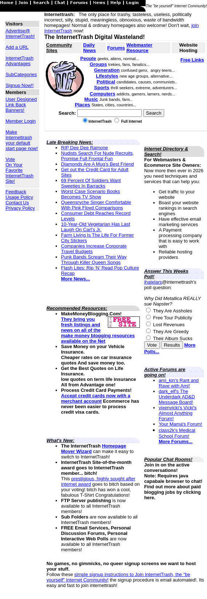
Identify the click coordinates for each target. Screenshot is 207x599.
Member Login (20, 121)
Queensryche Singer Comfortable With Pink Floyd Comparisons (96, 205)
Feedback (15, 191)
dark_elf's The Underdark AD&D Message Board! (177, 397)
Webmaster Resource (139, 47)
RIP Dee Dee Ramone (84, 147)
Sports (101, 87)
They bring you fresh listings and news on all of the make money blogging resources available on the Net (98, 330)
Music (91, 99)
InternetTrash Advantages (19, 60)
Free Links (192, 60)
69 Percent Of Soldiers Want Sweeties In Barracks (91, 183)
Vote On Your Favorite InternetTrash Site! (19, 170)
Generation (106, 70)
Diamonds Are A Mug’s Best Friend (97, 164)
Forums (116, 48)
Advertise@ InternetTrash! (19, 33)
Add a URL (17, 47)
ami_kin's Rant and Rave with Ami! (179, 383)
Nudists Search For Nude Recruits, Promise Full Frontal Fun (97, 155)
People (88, 58)
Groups (98, 64)
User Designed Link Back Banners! (21, 104)
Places (82, 104)
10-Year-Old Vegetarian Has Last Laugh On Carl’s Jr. (95, 226)
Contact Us (17, 202)
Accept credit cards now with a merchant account (95, 398)
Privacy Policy (20, 208)
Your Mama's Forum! (180, 424)
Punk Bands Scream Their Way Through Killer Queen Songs (94, 259)
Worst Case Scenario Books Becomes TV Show (90, 194)
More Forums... (175, 441)
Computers (102, 93)
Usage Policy (19, 197)
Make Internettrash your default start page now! (21, 140)
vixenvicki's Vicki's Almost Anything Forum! (177, 413)
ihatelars (153, 282)
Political (106, 81)
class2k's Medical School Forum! (177, 433)
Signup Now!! (19, 85)
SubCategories (21, 74)
